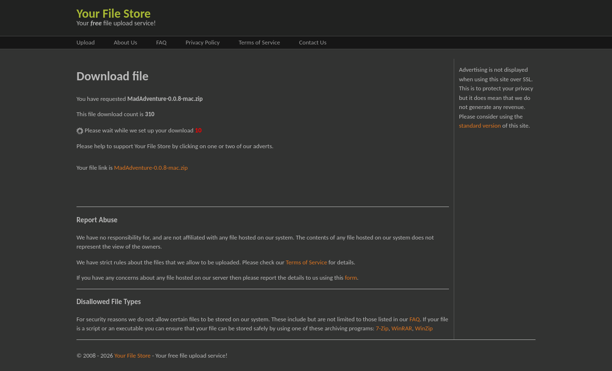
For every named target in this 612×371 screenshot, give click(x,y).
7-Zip (382, 328)
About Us (125, 42)
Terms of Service (259, 42)
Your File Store (113, 13)
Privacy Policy (202, 42)
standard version (480, 125)
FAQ (161, 42)
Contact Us (313, 42)
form (351, 277)
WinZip (424, 328)
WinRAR (402, 328)
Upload (85, 42)
